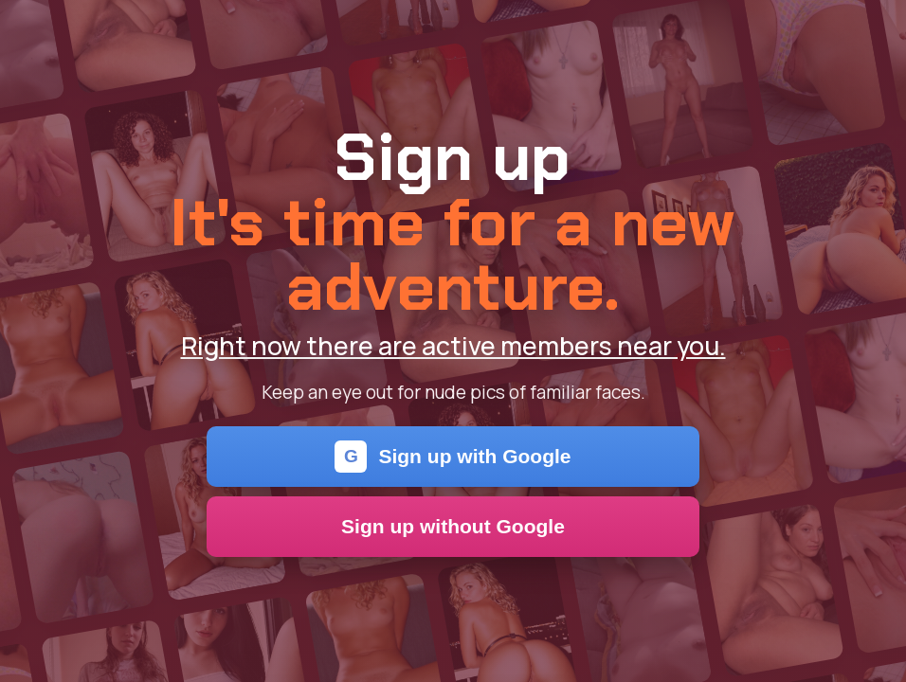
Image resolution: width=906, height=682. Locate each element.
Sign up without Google (453, 526)
